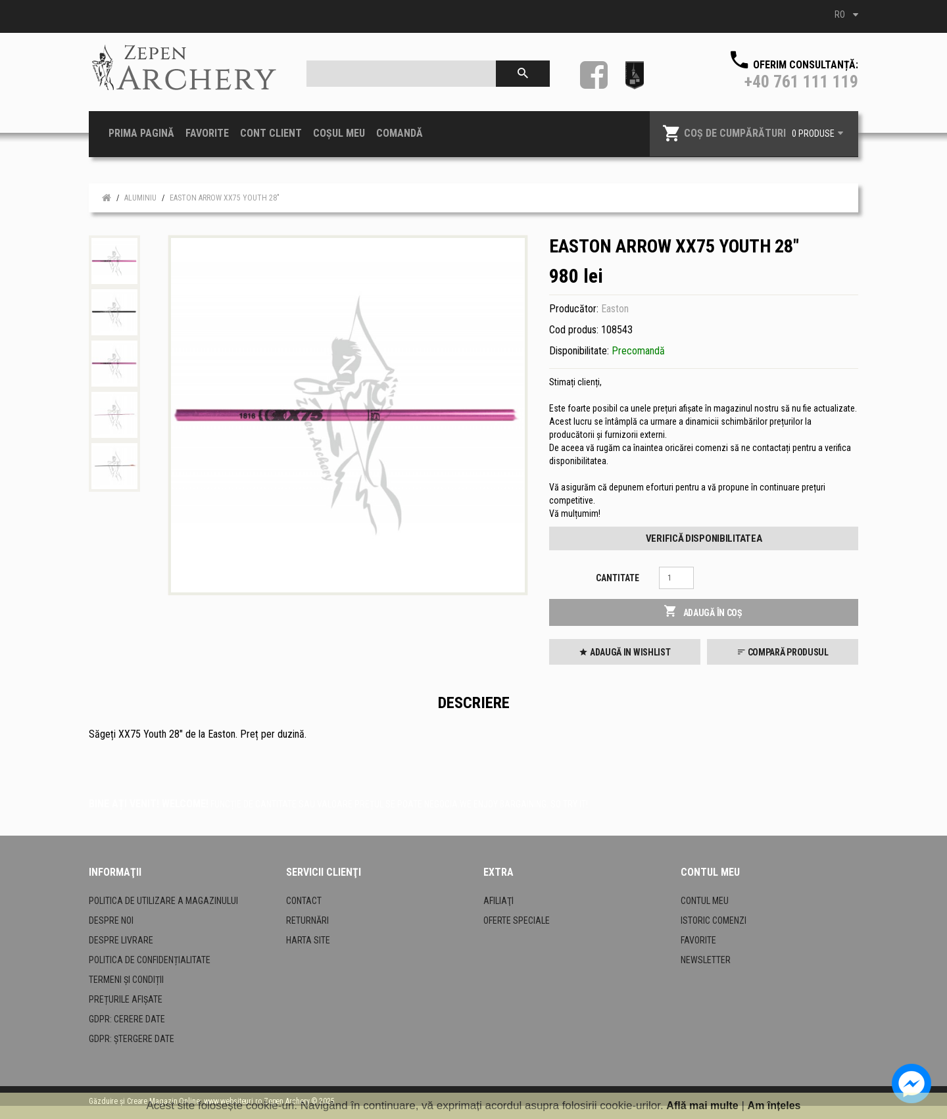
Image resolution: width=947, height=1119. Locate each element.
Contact (304, 900)
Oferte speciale (516, 920)
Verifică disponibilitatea (704, 538)
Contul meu (705, 900)
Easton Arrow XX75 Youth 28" (224, 197)
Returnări (307, 920)
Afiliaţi (498, 900)
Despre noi (111, 920)
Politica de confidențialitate (149, 960)
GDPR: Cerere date (127, 1019)
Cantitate (617, 578)
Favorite (698, 940)
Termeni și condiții (126, 979)
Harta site (308, 940)
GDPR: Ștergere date (131, 1039)
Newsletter (706, 960)
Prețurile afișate (125, 999)
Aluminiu (140, 197)
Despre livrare (121, 940)
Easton (615, 308)
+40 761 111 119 (801, 81)
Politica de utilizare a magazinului (163, 900)
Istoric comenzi (713, 920)
